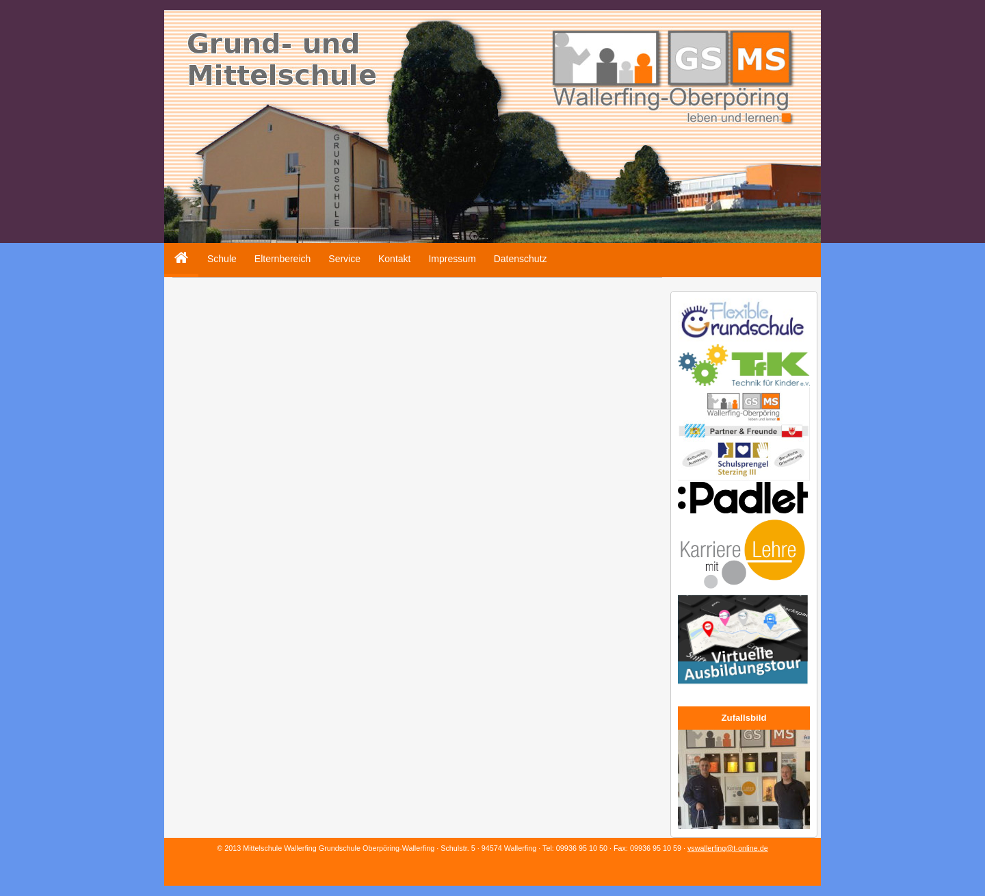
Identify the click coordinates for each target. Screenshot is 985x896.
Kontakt (394, 258)
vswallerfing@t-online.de (727, 848)
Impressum (451, 258)
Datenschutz (520, 258)
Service (344, 258)
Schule (222, 258)
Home (176, 248)
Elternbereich (282, 258)
